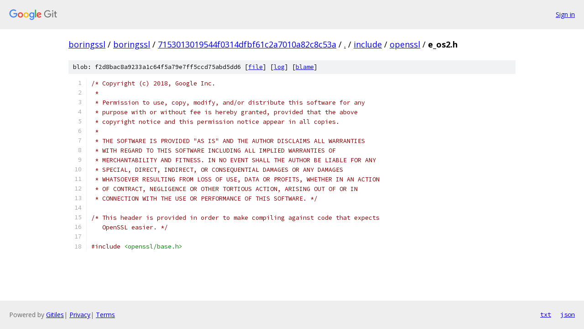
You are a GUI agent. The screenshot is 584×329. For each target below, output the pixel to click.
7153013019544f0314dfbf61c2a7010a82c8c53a (247, 44)
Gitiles (55, 314)
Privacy (79, 314)
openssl (405, 44)
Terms (105, 314)
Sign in (565, 14)
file (255, 67)
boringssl (86, 44)
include (368, 44)
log (279, 67)
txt (545, 314)
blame (305, 67)
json (567, 314)
